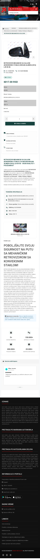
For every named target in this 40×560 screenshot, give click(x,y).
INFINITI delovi (17, 412)
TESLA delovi (15, 422)
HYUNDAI (32, 436)
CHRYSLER (17, 435)
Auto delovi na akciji (13, 468)
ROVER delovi (32, 419)
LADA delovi (21, 413)
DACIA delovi (25, 408)
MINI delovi (8, 417)
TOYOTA (10, 443)
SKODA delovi (15, 420)
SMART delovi (21, 420)
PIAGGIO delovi (9, 419)
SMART (26, 442)
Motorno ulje (5, 454)
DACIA (36, 435)
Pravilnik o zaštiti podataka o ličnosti (11, 534)
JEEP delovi (9, 413)
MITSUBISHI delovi (16, 417)
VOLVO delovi (29, 422)
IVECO (6, 438)
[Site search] (23, 12)
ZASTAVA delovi (5, 424)
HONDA (28, 436)
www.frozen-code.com (8, 492)
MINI (15, 440)
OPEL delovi (30, 417)
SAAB (16, 442)
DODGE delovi (18, 410)
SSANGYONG (31, 442)
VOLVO (14, 443)
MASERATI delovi (16, 415)
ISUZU (3, 438)
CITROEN (22, 435)
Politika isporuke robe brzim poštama (11, 543)
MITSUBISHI (19, 440)
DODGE (19, 436)
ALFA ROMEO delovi (6, 407)
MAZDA (3, 440)
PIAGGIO (36, 440)
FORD (25, 436)
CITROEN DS (27, 435)
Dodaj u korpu (20, 123)
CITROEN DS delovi (10, 408)
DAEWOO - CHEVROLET (7, 436)
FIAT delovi (24, 410)
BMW (13, 435)
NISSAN (14, 28)
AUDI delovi (15, 407)
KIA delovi (14, 413)
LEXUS (31, 438)
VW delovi (35, 422)
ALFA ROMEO (5, 435)
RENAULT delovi (24, 419)
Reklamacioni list (6, 530)
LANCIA (21, 438)
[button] (18, 387)
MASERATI (36, 438)
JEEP (14, 438)
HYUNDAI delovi (9, 412)
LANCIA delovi (28, 413)
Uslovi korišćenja (6, 524)
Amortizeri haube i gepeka (15, 454)
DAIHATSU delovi (10, 410)
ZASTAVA (20, 443)
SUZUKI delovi (8, 422)
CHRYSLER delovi (29, 407)
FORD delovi (31, 410)
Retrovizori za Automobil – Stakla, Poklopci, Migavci (18, 31)
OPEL (27, 440)
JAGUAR (10, 438)
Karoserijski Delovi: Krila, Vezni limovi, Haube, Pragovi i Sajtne (18, 461)
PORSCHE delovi (16, 419)
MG (12, 440)
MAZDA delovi (24, 415)
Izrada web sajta (17, 550)
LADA (18, 438)
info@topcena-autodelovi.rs (10, 488)
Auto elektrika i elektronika (25, 468)
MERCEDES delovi (32, 415)
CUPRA (32, 435)
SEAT (19, 442)
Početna (6, 28)
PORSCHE (4, 442)
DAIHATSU (15, 436)
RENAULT (8, 442)
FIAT (22, 436)
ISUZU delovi (24, 412)
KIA (16, 438)
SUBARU (36, 442)
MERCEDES (8, 440)
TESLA (6, 443)
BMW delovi (22, 407)
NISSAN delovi (24, 417)
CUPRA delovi (18, 408)
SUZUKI (3, 443)
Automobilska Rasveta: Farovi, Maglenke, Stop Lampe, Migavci (22, 459)
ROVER (12, 442)
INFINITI (36, 436)
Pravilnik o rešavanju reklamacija (10, 527)
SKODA (22, 442)
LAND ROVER (27, 438)
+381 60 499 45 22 (17, 9)
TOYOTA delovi (22, 422)
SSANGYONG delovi (29, 420)
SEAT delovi (8, 420)
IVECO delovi (31, 412)
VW (17, 443)
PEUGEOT (32, 440)
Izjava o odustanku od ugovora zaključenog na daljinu (15, 540)
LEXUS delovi (9, 415)
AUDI (10, 435)
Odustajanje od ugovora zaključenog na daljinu (13, 537)
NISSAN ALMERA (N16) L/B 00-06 (28, 28)
